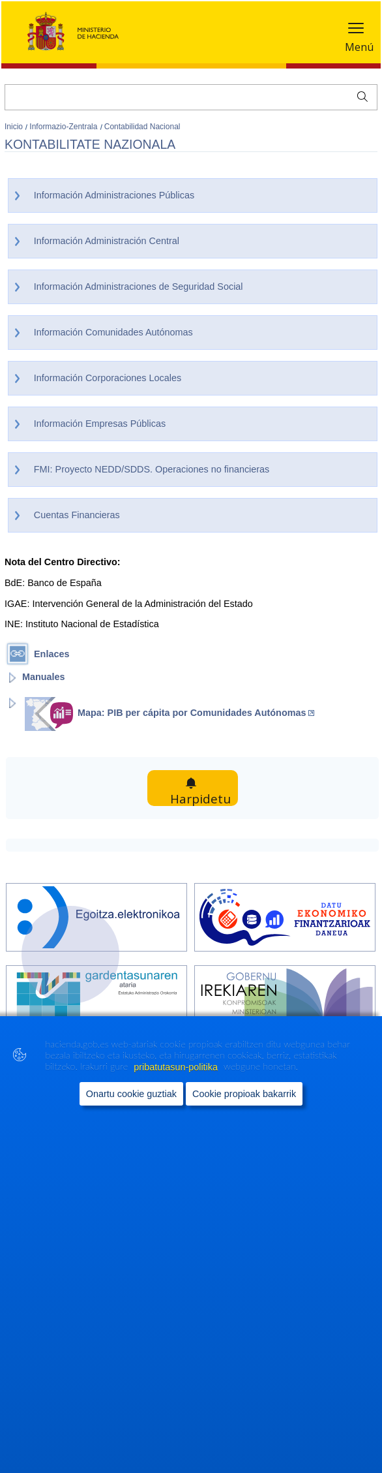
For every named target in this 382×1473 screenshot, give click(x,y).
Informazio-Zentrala (64, 126)
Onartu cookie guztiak (131, 1109)
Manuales (43, 677)
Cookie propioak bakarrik (244, 1109)
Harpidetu (205, 787)
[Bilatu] (191, 97)
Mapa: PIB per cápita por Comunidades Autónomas (196, 712)
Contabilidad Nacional (142, 126)
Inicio (15, 126)
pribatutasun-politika (177, 1082)
